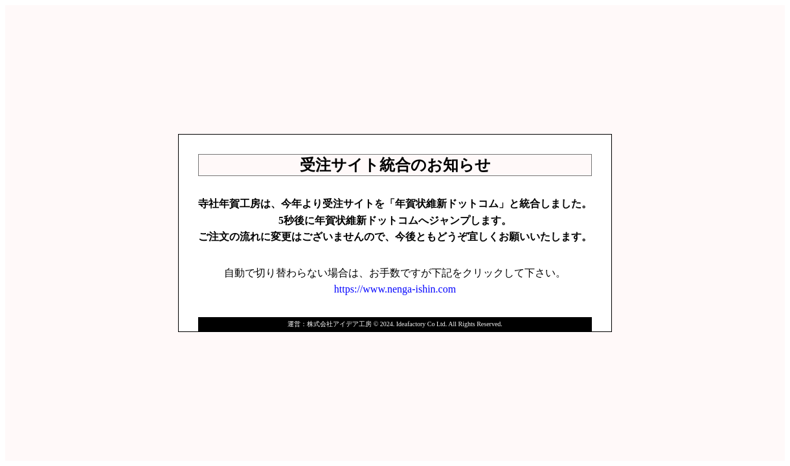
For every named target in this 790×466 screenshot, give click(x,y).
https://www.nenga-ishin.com (395, 288)
